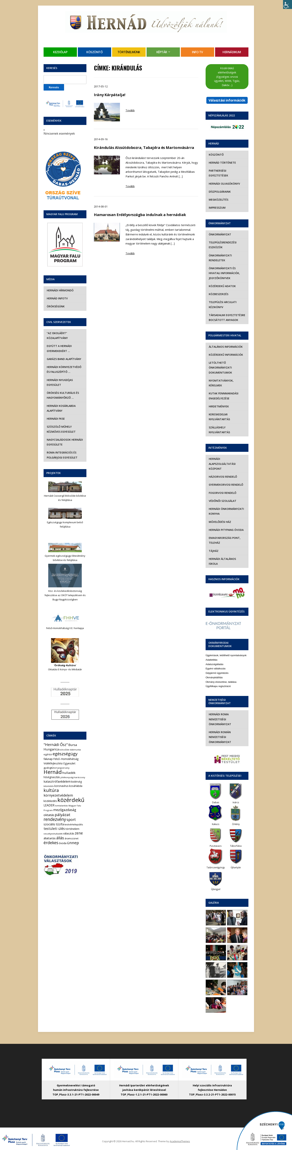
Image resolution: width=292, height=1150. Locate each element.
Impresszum (217, 207)
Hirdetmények (219, 406)
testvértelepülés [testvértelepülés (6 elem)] (73, 824)
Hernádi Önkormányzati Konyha (226, 511)
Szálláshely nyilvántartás (219, 430)
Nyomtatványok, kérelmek (221, 383)
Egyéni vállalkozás (216, 663)
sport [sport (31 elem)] (71, 819)
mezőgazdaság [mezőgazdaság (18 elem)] (64, 810)
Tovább (130, 110)
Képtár (161, 52)
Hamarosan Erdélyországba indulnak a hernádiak (140, 214)
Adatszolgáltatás (214, 659)
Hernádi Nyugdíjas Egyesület (60, 382)
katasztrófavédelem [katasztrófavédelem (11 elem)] (57, 782)
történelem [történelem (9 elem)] (72, 829)
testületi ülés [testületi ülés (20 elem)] (54, 828)
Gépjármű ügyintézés (217, 668)
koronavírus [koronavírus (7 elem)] (61, 786)
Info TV (197, 52)
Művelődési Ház (220, 522)
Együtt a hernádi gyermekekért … (59, 348)
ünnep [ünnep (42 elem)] (73, 842)
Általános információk (225, 346)
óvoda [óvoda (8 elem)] (62, 843)
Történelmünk (129, 52)
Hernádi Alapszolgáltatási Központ (222, 463)
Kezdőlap (60, 52)
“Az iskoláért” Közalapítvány (57, 335)
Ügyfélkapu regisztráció (218, 681)
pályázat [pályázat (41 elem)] (62, 814)
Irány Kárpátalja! (109, 94)
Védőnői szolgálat (222, 501)
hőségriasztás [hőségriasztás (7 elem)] (52, 777)
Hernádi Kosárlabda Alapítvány (61, 408)
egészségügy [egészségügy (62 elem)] (65, 754)
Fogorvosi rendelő (222, 493)
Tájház (213, 551)
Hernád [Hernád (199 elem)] (53, 771)
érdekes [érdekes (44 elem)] (51, 842)
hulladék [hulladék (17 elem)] (68, 773)
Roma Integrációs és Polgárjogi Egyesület (62, 455)
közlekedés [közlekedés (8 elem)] (50, 801)
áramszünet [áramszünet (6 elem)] (71, 838)
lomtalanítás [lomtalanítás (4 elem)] (61, 805)
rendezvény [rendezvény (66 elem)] (55, 819)
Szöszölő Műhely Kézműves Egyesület (61, 429)
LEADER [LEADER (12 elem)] (49, 805)
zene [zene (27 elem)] (79, 833)
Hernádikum (232, 52)
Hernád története (222, 162)
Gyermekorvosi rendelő (226, 484)
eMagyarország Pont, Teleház (224, 540)
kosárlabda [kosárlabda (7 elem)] (75, 786)
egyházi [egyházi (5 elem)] (48, 754)
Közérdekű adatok (222, 286)
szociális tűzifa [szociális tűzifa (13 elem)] (54, 824)
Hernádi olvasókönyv (224, 183)
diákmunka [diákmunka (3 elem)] (75, 749)
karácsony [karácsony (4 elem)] (79, 777)
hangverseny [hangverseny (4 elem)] (62, 767)
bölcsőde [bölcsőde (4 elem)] (64, 749)
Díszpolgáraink (220, 191)
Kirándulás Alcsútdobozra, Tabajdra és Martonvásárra (144, 147)
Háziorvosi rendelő (223, 476)
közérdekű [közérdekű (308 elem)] (71, 800)
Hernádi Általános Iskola (227, 559)
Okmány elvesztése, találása (221, 676)
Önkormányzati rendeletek (220, 258)
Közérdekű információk (226, 354)
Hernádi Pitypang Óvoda (226, 530)
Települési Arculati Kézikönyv (222, 304)
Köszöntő (94, 52)
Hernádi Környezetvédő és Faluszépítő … (64, 369)
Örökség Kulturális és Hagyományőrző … (63, 395)
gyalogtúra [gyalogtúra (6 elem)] (50, 767)
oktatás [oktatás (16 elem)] (49, 815)
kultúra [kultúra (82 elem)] (51, 790)
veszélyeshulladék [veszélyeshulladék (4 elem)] (53, 833)
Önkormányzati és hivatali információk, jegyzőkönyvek (224, 273)
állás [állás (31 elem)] (60, 837)
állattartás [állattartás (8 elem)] (50, 838)
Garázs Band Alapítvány (64, 359)
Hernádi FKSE (56, 418)
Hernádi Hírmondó (60, 290)
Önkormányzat (220, 234)
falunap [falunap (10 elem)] (48, 759)
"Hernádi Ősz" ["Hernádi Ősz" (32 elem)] (56, 744)
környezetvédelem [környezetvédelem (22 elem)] (58, 795)
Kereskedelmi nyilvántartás (219, 417)
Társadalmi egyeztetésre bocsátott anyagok (227, 317)
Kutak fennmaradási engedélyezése (223, 396)
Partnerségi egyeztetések (218, 173)
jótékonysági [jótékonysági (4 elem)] (67, 777)
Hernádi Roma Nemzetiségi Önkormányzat (220, 714)
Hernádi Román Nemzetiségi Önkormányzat (220, 732)
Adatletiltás (212, 655)
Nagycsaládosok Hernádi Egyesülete (65, 442)
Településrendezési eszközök (222, 245)
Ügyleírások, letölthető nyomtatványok (226, 650)
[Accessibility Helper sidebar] (287, 4)
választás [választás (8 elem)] (68, 833)
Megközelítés (218, 199)
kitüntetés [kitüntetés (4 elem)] (49, 786)
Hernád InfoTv (57, 298)
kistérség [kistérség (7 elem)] (76, 781)
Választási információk (227, 100)
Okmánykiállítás (214, 672)
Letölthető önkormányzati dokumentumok (220, 367)
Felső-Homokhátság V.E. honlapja (65, 628)
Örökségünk (55, 306)
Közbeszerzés (218, 294)
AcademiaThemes (180, 1136)
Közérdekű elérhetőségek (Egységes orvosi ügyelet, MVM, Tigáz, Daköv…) (227, 76)
